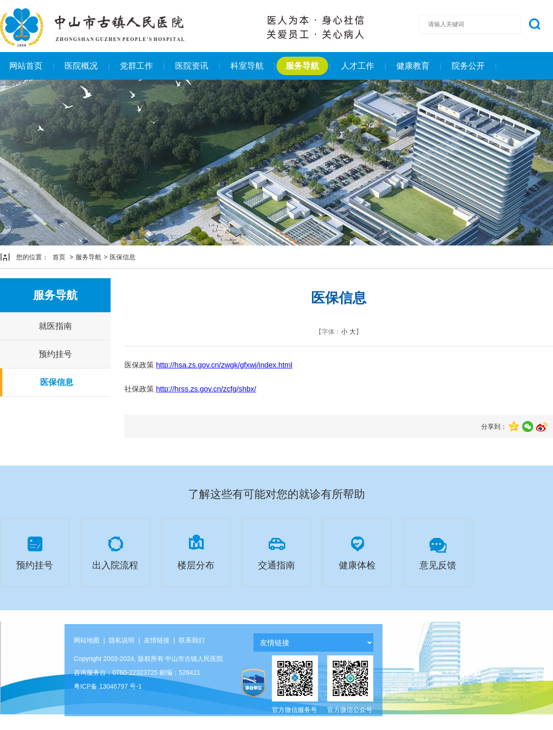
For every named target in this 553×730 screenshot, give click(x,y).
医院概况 (81, 65)
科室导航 (247, 65)
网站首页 (25, 65)
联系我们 (192, 640)
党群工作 (136, 65)
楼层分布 (195, 551)
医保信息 (122, 257)
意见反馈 (437, 551)
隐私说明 (122, 640)
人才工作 (357, 65)
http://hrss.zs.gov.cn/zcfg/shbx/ (206, 389)
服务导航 (302, 65)
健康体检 (357, 551)
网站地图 (87, 640)
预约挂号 (55, 354)
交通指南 (276, 551)
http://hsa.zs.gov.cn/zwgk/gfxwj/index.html (224, 365)
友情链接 (157, 640)
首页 (59, 257)
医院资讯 (191, 65)
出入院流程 (115, 551)
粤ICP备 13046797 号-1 (108, 686)
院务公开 (468, 65)
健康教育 (412, 65)
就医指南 (55, 326)
